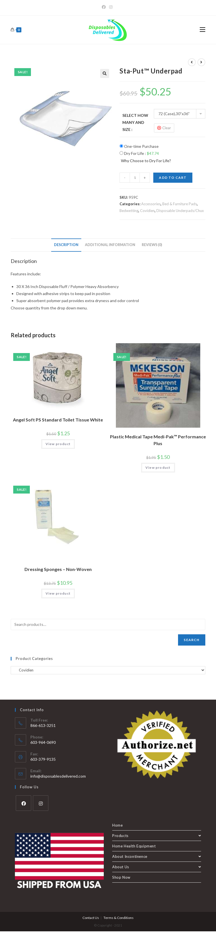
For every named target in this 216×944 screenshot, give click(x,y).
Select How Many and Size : (135, 122)
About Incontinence (156, 856)
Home (117, 825)
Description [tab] (66, 245)
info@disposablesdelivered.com (58, 776)
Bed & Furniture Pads (179, 204)
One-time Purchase (139, 146)
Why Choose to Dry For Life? (146, 160)
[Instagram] (110, 7)
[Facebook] (104, 7)
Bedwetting (129, 210)
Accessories (151, 204)
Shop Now (121, 877)
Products (156, 835)
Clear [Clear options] (166, 128)
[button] (104, 73)
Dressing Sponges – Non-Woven (58, 569)
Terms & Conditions (119, 918)
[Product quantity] (135, 178)
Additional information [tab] (110, 245)
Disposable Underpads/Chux (180, 210)
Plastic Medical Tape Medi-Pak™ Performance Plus (158, 440)
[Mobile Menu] (202, 30)
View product (58, 444)
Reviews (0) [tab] (152, 245)
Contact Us (90, 918)
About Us (156, 867)
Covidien (147, 210)
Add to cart (172, 177)
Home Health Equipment (134, 846)
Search (191, 640)
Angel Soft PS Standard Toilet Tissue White (58, 419)
